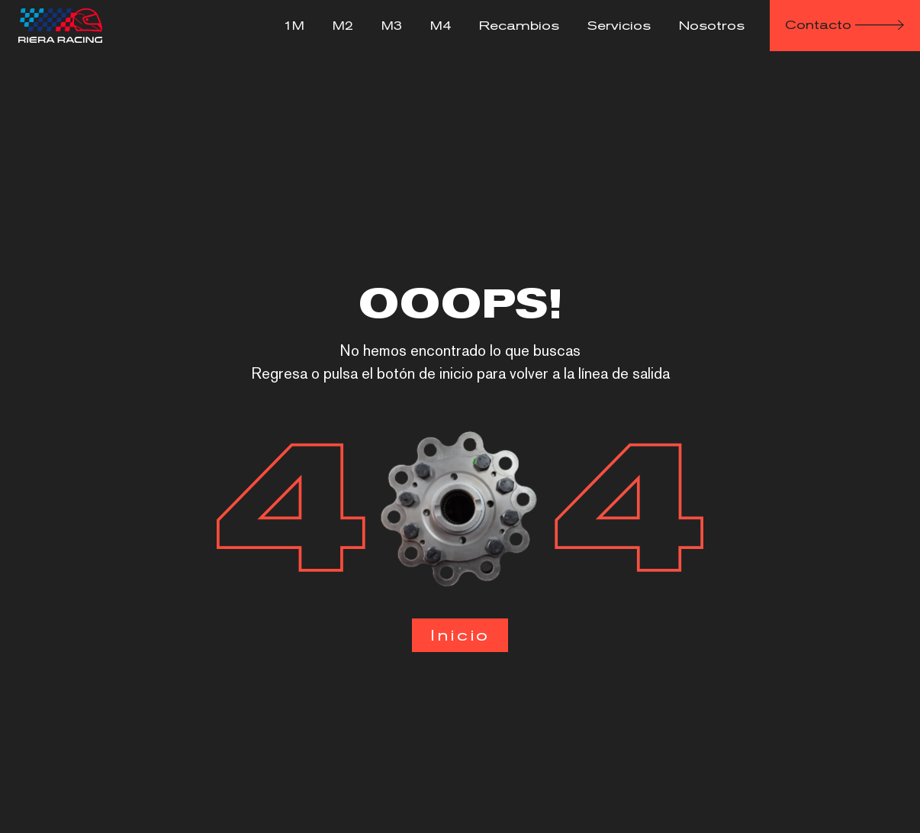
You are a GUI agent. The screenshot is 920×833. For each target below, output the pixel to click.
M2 (343, 26)
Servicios (619, 26)
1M (294, 26)
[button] (845, 25)
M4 (440, 26)
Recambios (519, 26)
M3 (391, 26)
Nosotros (712, 26)
